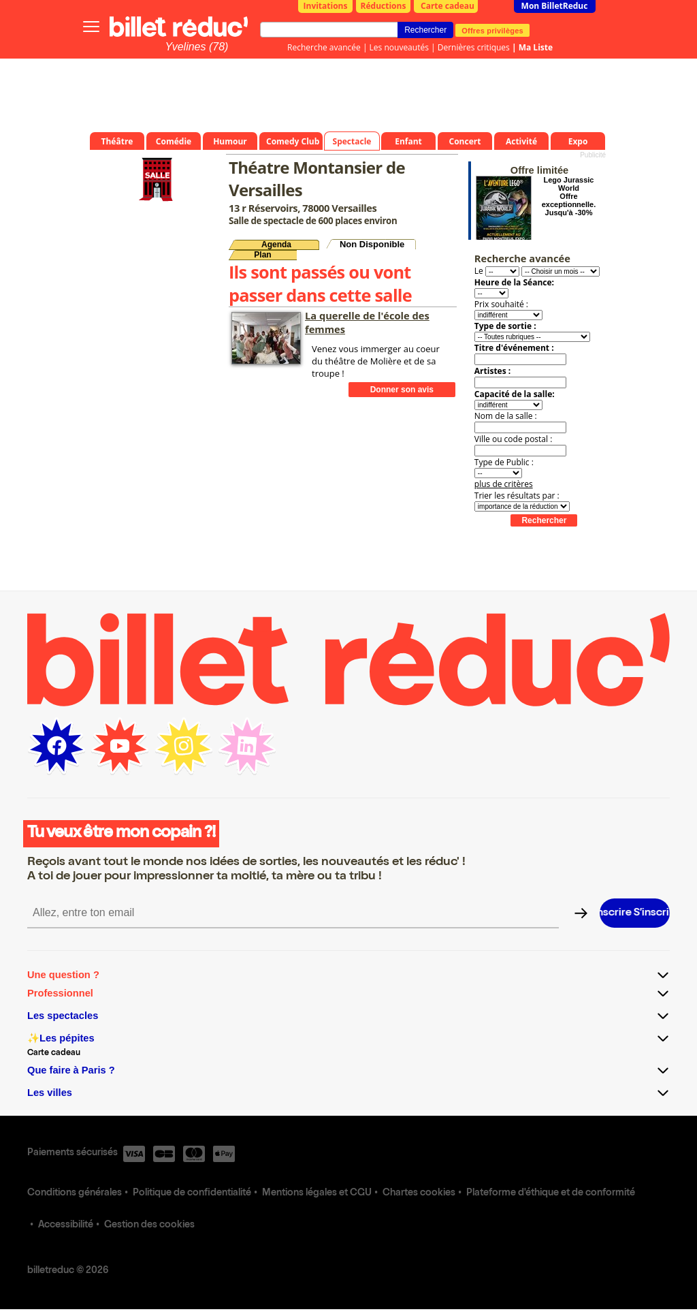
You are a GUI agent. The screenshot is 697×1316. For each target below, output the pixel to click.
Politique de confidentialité (192, 1193)
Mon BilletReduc (554, 6)
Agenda (276, 244)
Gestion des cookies (149, 1225)
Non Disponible (372, 244)
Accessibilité (65, 1225)
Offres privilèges (492, 30)
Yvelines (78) (197, 46)
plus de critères (503, 484)
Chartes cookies (419, 1193)
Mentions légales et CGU (317, 1193)
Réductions (383, 6)
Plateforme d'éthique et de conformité (550, 1193)
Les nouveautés (399, 47)
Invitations (326, 6)
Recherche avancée (324, 47)
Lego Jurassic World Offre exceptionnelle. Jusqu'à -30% (569, 196)
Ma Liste (536, 47)
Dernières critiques (474, 47)
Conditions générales (74, 1193)
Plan (262, 255)
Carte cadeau (447, 6)
